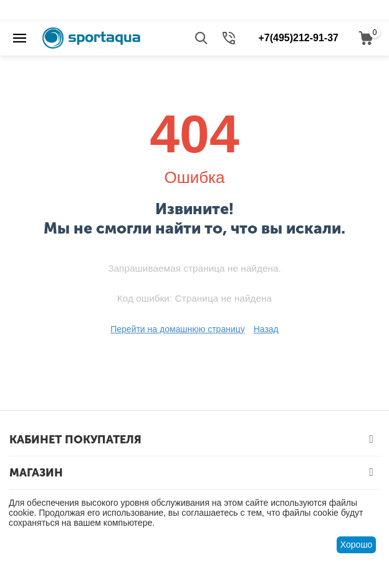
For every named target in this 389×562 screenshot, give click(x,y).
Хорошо (356, 545)
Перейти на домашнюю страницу (177, 329)
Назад (266, 329)
